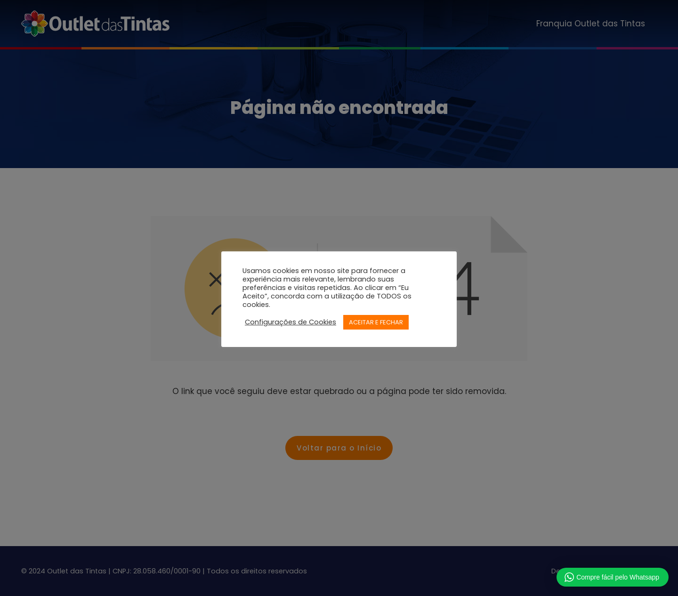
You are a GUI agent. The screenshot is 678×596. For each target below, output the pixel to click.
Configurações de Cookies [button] (290, 322)
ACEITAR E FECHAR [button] (376, 322)
